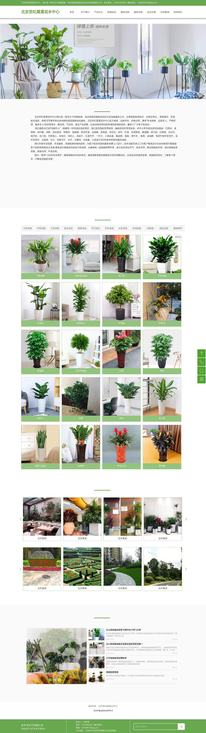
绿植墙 (150, 228)
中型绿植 (41, 228)
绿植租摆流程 (112, 672)
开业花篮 (109, 228)
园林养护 (178, 228)
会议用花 (123, 228)
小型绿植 (55, 228)
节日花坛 (95, 228)
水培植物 (136, 228)
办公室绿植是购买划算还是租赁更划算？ (124, 644)
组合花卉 (68, 228)
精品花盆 (164, 228)
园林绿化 (82, 228)
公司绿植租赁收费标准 (116, 658)
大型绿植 (27, 228)
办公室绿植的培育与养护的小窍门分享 (123, 630)
